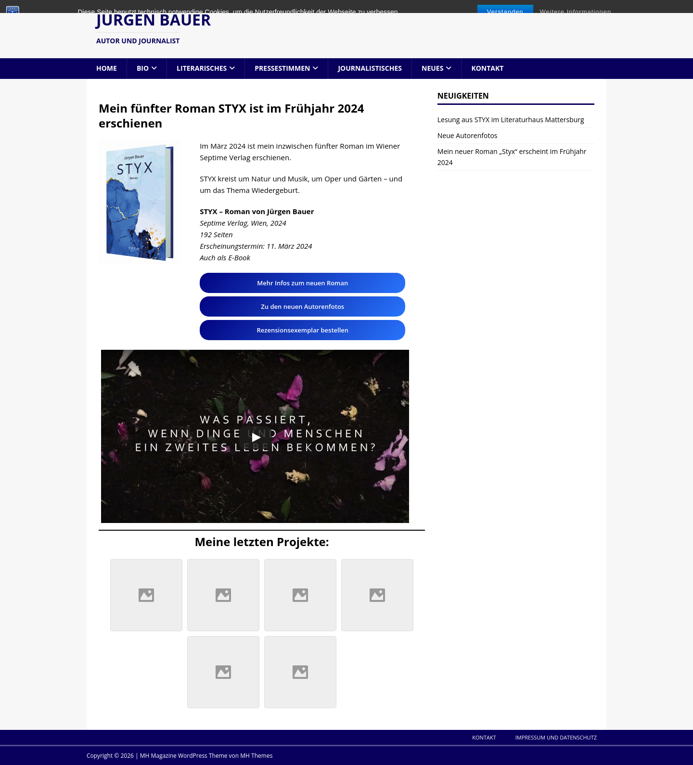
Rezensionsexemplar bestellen (302, 330)
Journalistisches (370, 68)
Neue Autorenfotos (467, 135)
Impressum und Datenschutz (556, 737)
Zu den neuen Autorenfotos (302, 306)
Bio (143, 68)
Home (106, 68)
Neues (432, 68)
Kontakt (487, 68)
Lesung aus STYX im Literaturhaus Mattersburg (510, 119)
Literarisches (202, 68)
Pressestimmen (282, 68)
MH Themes (256, 756)
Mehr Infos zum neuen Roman (302, 283)
